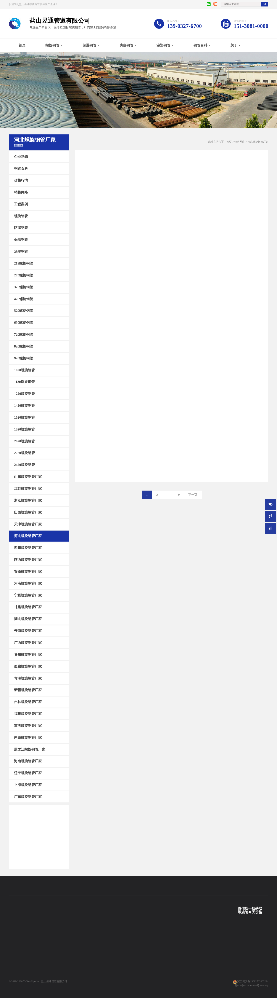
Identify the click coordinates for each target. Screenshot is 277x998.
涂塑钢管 (163, 45)
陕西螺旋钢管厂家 (28, 559)
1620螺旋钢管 (24, 417)
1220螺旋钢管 (24, 393)
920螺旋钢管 (23, 358)
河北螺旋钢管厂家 (28, 536)
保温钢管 (89, 45)
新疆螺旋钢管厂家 (28, 690)
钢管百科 (200, 45)
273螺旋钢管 (23, 275)
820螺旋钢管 (23, 346)
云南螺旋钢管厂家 (28, 631)
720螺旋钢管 (23, 334)
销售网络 (21, 192)
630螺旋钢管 (23, 322)
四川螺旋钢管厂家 (28, 548)
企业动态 (21, 156)
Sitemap (264, 985)
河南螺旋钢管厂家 (28, 583)
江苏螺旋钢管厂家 (28, 488)
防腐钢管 (126, 45)
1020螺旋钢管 (24, 370)
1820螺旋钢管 (24, 429)
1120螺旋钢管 (24, 382)
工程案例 (21, 204)
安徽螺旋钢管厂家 (28, 571)
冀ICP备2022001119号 (247, 985)
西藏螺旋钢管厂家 (28, 666)
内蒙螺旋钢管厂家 (28, 737)
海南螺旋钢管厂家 (28, 761)
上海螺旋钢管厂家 (28, 785)
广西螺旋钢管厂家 (28, 642)
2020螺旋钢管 (24, 441)
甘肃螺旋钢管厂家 (28, 607)
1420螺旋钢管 (24, 405)
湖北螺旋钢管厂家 (28, 619)
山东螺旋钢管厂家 (28, 476)
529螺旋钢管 (23, 310)
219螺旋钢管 (23, 263)
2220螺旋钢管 (24, 453)
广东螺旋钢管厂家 (28, 797)
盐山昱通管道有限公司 (54, 981)
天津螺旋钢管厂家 (28, 524)
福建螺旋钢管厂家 (28, 714)
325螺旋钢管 (23, 287)
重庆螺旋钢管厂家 (28, 725)
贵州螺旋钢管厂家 (28, 654)
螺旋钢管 (52, 45)
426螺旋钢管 (23, 299)
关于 (233, 45)
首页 (22, 45)
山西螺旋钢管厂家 (28, 512)
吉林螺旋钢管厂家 (28, 702)
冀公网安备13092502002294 (252, 981)
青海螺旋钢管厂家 (28, 678)
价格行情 (21, 180)
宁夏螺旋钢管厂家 (28, 595)
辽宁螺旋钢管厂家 (28, 773)
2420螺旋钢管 (24, 465)
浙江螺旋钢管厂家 (28, 500)
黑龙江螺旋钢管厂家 (29, 749)
